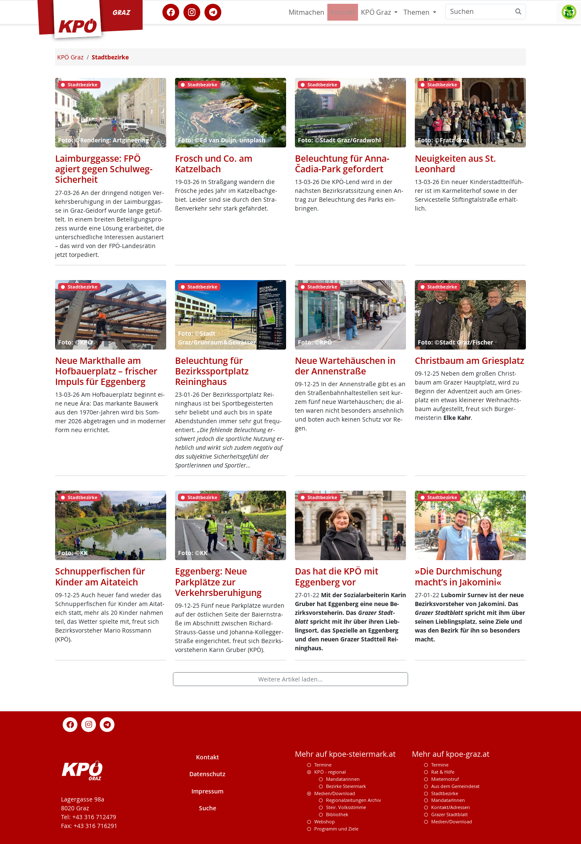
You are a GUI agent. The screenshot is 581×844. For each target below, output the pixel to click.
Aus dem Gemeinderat (455, 786)
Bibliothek (337, 814)
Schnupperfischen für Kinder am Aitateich (100, 576)
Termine (323, 764)
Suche (207, 808)
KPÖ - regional (330, 772)
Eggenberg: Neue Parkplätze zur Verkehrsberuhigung (218, 581)
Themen (417, 12)
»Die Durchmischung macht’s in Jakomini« (458, 576)
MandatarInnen (448, 800)
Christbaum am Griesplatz (469, 360)
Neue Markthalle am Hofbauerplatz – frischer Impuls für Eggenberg (106, 371)
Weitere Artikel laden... (290, 679)
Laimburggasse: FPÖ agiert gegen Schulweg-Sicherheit (104, 168)
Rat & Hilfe (442, 772)
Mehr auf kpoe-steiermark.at (345, 754)
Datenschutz (207, 774)
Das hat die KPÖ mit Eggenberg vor (336, 576)
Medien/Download (334, 793)
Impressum (207, 791)
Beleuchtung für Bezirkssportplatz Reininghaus (212, 371)
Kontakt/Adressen (450, 807)
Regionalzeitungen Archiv (353, 800)
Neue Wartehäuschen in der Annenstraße (345, 366)
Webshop (324, 821)
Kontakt (342, 12)
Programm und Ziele (336, 828)
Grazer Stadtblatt (449, 814)
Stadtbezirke (444, 793)
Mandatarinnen (343, 779)
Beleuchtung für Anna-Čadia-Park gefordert (342, 163)
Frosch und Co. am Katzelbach (213, 163)
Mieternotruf (445, 779)
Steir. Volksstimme (346, 807)
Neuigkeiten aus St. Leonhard (455, 163)
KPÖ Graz (377, 12)
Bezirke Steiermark (346, 786)
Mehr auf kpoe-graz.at (450, 754)
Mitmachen (306, 12)
